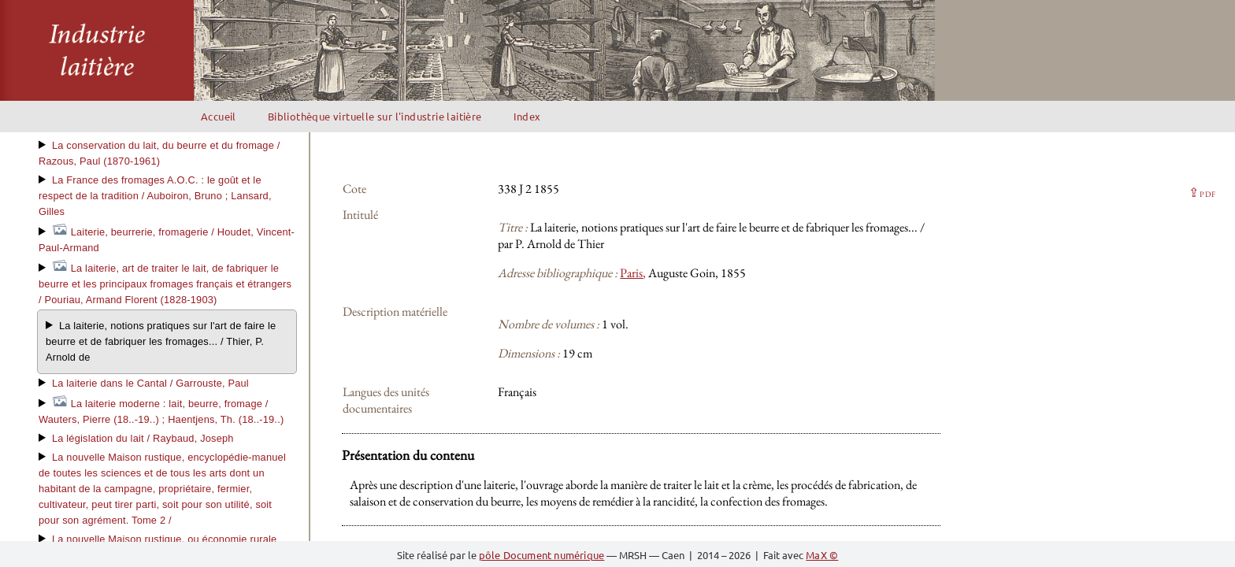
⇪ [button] (1202, 192)
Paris (631, 273)
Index (527, 116)
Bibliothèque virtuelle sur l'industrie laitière (375, 116)
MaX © (822, 554)
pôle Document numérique (542, 554)
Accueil (218, 116)
